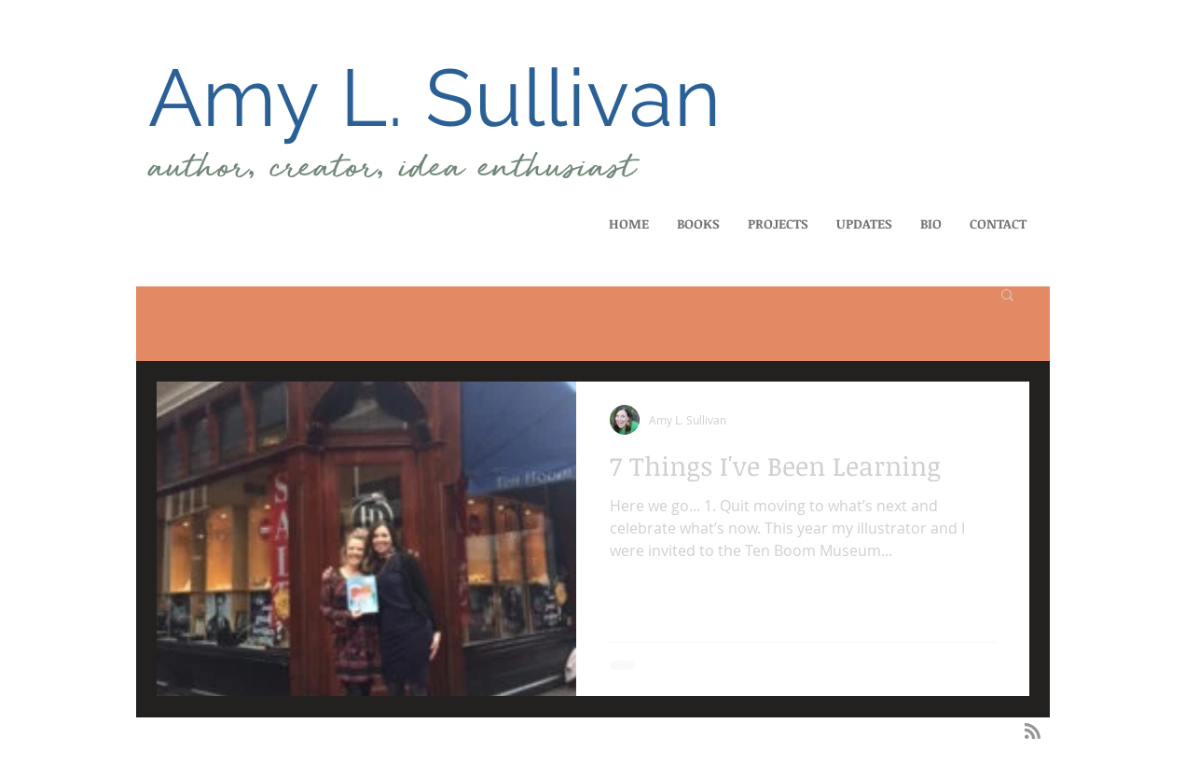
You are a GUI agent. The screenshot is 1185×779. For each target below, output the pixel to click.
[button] (1007, 296)
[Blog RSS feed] (1032, 732)
